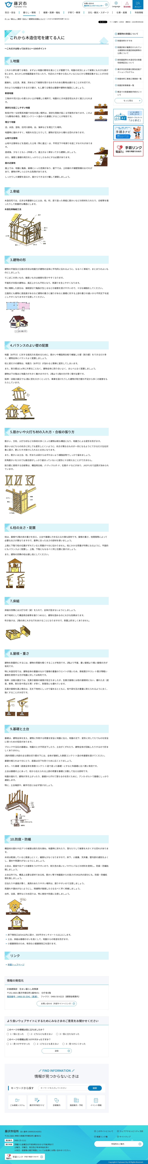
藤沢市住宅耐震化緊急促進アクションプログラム (129, 71)
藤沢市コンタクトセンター (94, 4)
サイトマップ (125, 1136)
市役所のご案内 (117, 1143)
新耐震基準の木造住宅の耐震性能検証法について (129, 61)
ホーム (7, 19)
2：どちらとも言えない (42, 1033)
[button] (116, 4)
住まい (24, 19)
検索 (95, 1088)
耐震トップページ (16, 964)
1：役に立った (17, 1033)
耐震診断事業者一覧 (125, 85)
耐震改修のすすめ (124, 40)
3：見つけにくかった (76, 1043)
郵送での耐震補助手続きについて (129, 93)
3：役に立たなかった (69, 1033)
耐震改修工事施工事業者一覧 (129, 78)
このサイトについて (105, 1131)
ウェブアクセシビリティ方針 (131, 1131)
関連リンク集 (102, 1136)
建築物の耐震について (37, 19)
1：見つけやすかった (20, 1043)
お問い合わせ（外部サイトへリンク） (56, 1003)
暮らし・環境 (16, 19)
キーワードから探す (22, 1088)
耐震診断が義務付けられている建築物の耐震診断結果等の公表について (129, 50)
